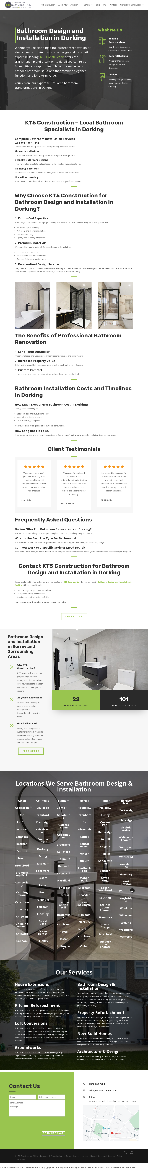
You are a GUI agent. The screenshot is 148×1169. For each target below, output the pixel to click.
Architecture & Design (98, 1051)
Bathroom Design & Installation (96, 986)
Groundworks (28, 1047)
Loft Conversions (31, 1023)
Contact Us (74, 616)
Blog (98, 5)
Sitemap (111, 1156)
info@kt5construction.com (103, 1090)
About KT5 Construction (68, 5)
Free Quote (30, 751)
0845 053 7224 (97, 1084)
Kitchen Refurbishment (37, 1005)
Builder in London (80, 1156)
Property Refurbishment (100, 1012)
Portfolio (113, 5)
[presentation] (29, 1123)
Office (92, 1097)
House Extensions (32, 984)
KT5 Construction (48, 5)
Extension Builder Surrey (61, 1156)
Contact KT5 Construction (130, 5)
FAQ (104, 5)
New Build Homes (94, 1033)
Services (87, 5)
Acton (22, 800)
